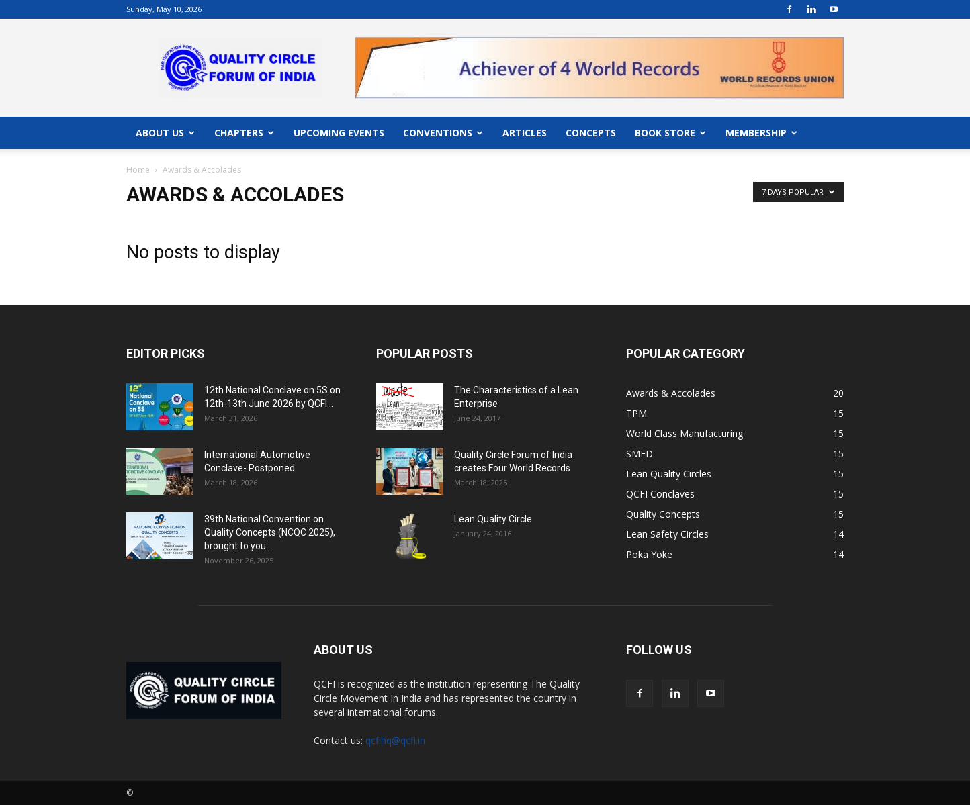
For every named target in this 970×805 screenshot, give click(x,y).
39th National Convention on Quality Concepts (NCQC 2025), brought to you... (269, 532)
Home (138, 169)
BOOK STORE (670, 132)
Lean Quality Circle (493, 519)
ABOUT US (165, 132)
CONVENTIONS (443, 132)
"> (599, 44)
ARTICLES (524, 132)
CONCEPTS (591, 132)
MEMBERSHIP (761, 132)
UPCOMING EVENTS (339, 132)
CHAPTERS (244, 132)
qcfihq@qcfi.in (395, 740)
